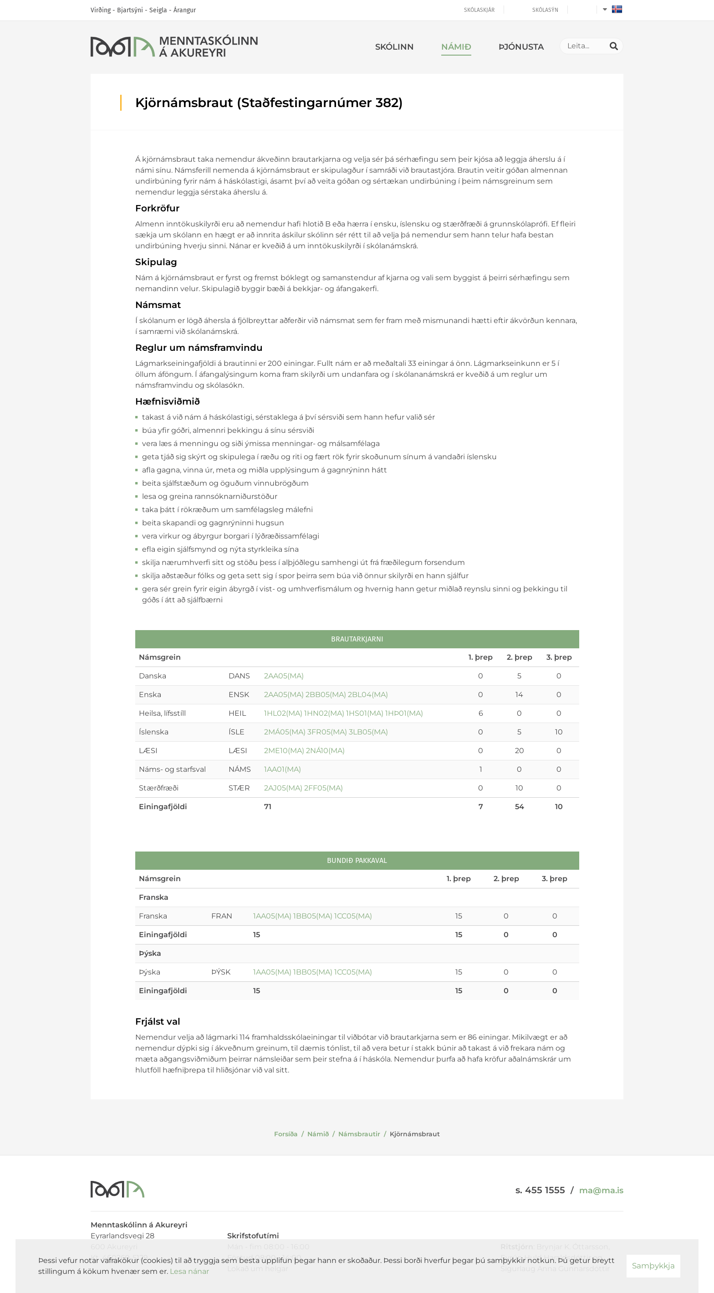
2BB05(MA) (326, 694)
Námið (318, 1134)
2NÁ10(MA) (325, 750)
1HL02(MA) (283, 713)
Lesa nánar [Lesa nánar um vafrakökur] (189, 1271)
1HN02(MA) (324, 713)
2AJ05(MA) (283, 788)
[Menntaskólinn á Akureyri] (174, 47)
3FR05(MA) (327, 732)
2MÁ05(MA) (285, 732)
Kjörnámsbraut (415, 1134)
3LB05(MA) (368, 732)
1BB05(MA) (312, 916)
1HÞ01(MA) (404, 713)
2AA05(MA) (284, 676)
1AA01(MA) (282, 769)
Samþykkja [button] (653, 1265)
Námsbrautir (359, 1134)
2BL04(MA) (368, 694)
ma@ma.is (601, 1190)
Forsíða (286, 1134)
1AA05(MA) (272, 916)
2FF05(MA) (323, 788)
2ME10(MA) (284, 750)
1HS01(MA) (364, 713)
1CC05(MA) (353, 916)
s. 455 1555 (540, 1190)
